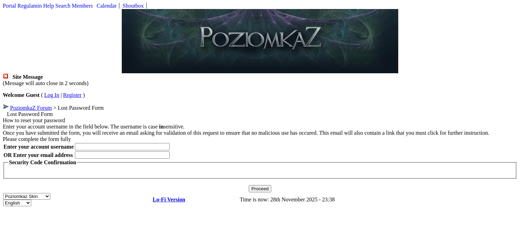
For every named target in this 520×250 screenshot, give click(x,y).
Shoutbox (133, 6)
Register (72, 95)
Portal (9, 6)
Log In (51, 95)
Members (82, 6)
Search (63, 6)
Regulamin (29, 6)
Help (48, 6)
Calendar (107, 6)
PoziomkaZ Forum (31, 108)
